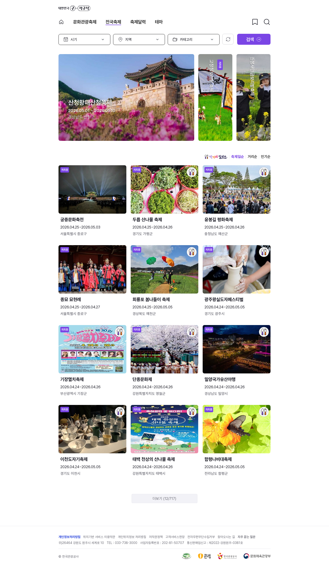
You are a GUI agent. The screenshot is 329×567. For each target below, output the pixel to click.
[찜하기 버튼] (255, 22)
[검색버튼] (267, 22)
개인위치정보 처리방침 (132, 537)
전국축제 (113, 22)
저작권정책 (156, 537)
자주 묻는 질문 (246, 537)
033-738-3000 (126, 543)
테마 (159, 22)
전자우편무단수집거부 (201, 537)
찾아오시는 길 (226, 537)
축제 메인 (61, 22)
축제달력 (138, 22)
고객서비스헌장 (175, 537)
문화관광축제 (84, 22)
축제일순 (237, 157)
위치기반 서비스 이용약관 (99, 537)
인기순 (266, 157)
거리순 (252, 157)
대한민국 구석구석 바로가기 (74, 8)
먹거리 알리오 (216, 157)
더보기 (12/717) (164, 498)
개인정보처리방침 (69, 537)
